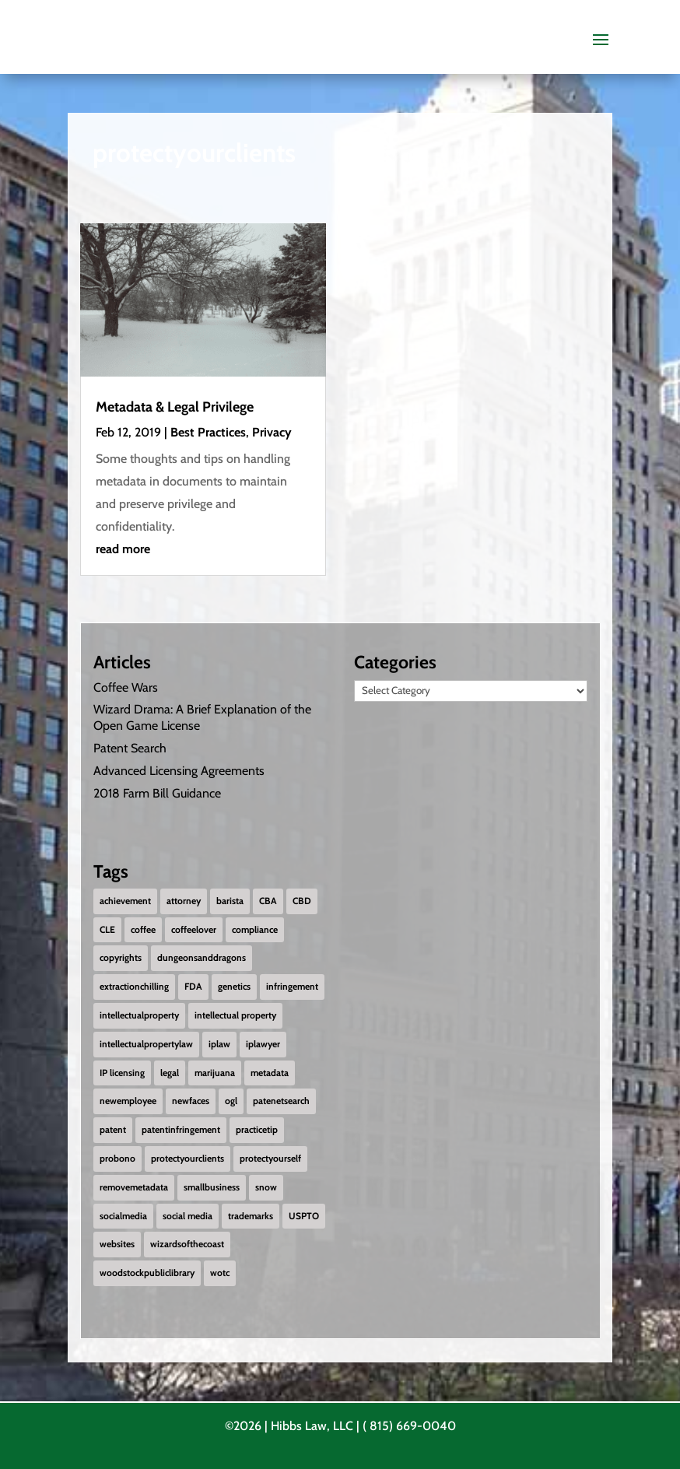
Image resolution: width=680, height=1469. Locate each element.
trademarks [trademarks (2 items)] (250, 1216)
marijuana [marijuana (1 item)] (215, 1072)
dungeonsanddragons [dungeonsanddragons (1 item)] (201, 957)
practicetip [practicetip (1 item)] (257, 1129)
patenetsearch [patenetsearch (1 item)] (281, 1100)
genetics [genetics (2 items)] (234, 986)
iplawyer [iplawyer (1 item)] (263, 1044)
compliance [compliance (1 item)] (255, 929)
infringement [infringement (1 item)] (292, 986)
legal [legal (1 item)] (169, 1072)
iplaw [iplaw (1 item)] (219, 1044)
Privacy (272, 432)
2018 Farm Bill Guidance (157, 792)
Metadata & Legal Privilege (175, 406)
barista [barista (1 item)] (230, 900)
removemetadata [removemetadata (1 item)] (134, 1187)
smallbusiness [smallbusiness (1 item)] (212, 1187)
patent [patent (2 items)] (113, 1129)
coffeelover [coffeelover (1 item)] (193, 929)
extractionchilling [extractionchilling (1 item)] (134, 986)
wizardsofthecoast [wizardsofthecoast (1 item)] (187, 1244)
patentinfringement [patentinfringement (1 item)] (181, 1129)
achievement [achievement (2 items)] (125, 900)
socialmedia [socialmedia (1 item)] (123, 1216)
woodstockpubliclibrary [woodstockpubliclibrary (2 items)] (147, 1272)
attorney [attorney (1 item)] (183, 900)
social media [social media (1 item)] (187, 1216)
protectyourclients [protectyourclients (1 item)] (187, 1158)
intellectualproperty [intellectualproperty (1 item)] (139, 1015)
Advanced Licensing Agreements (179, 770)
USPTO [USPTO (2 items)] (304, 1216)
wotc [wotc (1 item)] (220, 1272)
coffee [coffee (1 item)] (143, 929)
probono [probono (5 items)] (117, 1158)
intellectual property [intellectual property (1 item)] (235, 1015)
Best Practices (208, 432)
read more (123, 549)
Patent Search (129, 748)
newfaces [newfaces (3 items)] (190, 1100)
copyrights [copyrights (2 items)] (121, 957)
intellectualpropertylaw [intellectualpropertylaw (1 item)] (146, 1044)
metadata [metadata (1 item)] (270, 1072)
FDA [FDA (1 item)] (193, 986)
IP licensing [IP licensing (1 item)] (122, 1072)
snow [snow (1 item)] (266, 1187)
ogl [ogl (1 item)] (231, 1100)
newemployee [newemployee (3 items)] (128, 1100)
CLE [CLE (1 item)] (107, 929)
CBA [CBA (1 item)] (268, 900)
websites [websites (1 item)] (117, 1244)
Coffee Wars (125, 686)
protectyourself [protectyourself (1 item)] (270, 1158)
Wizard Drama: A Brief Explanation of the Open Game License (202, 717)
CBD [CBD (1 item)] (302, 900)
